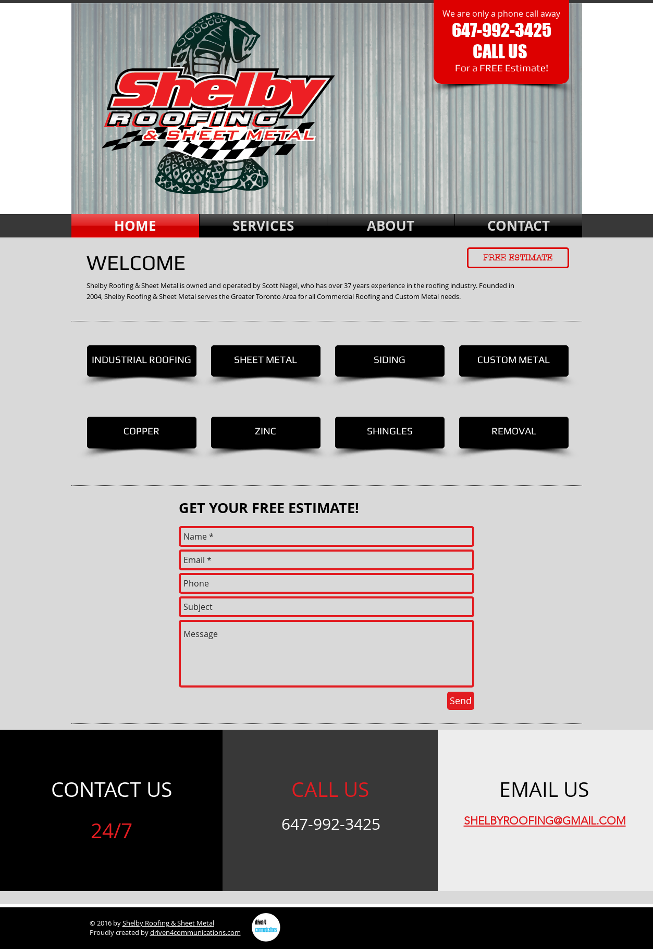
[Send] (460, 701)
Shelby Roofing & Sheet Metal (168, 923)
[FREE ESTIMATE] (518, 257)
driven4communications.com (195, 932)
